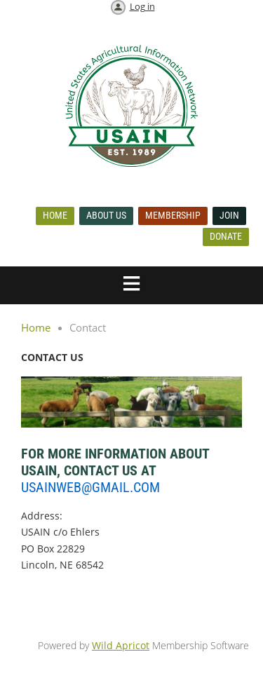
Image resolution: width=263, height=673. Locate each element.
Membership (173, 215)
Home (55, 215)
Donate (226, 236)
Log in (142, 6)
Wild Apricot (120, 645)
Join (229, 215)
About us (106, 215)
